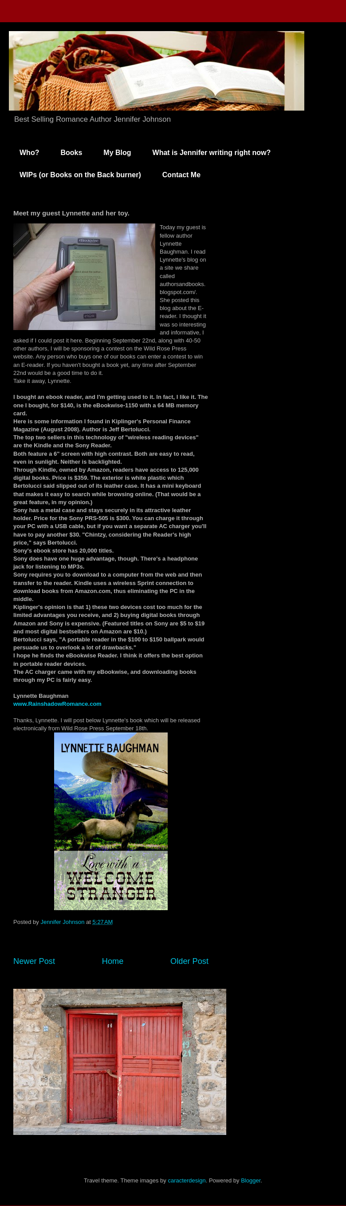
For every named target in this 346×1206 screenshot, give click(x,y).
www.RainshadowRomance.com (57, 704)
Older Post (189, 961)
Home (113, 961)
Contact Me (181, 175)
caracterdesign (186, 1180)
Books (71, 152)
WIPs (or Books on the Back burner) (80, 175)
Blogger (250, 1180)
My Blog (117, 152)
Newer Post (34, 961)
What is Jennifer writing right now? (212, 152)
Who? (29, 152)
